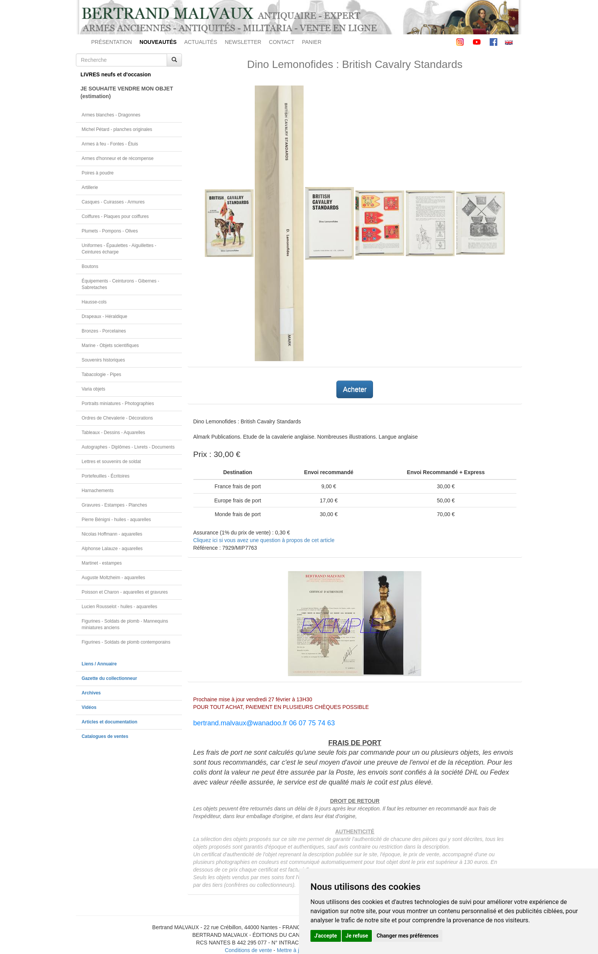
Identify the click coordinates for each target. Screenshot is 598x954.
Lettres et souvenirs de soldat (111, 461)
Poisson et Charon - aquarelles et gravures (125, 592)
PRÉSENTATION (111, 42)
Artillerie (90, 187)
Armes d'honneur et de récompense (118, 158)
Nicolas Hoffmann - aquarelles (112, 534)
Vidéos (89, 707)
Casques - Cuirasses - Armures (113, 202)
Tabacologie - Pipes (101, 374)
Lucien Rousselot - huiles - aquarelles (119, 606)
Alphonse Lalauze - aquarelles (112, 548)
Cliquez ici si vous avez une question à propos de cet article (263, 540)
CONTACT (281, 42)
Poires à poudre (98, 173)
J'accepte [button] (325, 936)
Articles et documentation (109, 722)
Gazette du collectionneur (109, 678)
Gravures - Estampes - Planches (114, 505)
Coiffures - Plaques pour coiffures (115, 216)
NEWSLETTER (243, 42)
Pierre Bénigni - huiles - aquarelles (116, 519)
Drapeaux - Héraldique (104, 316)
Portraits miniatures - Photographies (118, 403)
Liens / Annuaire (99, 664)
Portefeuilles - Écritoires (106, 476)
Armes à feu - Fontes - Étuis (110, 144)
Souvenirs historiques (103, 360)
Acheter (355, 389)
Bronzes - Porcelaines (104, 331)
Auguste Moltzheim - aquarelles (113, 577)
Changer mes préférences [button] (408, 936)
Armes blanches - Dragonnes (111, 115)
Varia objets (93, 389)
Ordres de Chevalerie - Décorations (117, 418)
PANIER (312, 42)
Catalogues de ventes (105, 736)
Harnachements (98, 490)
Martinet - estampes (102, 563)
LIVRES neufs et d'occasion (115, 74)
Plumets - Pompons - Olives (110, 231)
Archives (91, 693)
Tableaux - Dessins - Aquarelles (113, 432)
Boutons (90, 266)
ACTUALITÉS (200, 42)
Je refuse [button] (357, 936)
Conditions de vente (248, 950)
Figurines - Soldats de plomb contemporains (126, 642)
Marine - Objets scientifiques (110, 345)
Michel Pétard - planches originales (117, 129)
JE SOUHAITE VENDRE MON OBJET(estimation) (126, 92)
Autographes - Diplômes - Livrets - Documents (128, 447)
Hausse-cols (94, 302)
